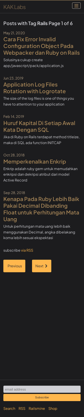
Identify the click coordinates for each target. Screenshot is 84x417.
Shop (52, 408)
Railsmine (37, 408)
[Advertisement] (42, 318)
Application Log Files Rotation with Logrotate (34, 87)
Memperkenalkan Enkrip (34, 161)
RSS (22, 408)
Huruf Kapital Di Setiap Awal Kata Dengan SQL (39, 126)
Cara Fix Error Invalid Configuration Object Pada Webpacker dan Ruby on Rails (41, 46)
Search (9, 408)
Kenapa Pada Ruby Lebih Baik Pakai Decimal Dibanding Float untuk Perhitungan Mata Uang (41, 208)
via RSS (27, 250)
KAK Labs (14, 6)
